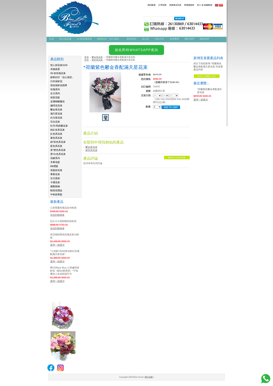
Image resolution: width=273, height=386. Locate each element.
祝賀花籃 (55, 97)
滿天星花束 (56, 113)
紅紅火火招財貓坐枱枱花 (63, 221)
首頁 (86, 57)
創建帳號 (208, 5)
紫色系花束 (56, 138)
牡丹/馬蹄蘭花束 (59, 125)
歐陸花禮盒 (56, 190)
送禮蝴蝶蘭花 (57, 101)
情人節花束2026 (58, 65)
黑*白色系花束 (58, 154)
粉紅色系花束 (57, 129)
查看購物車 (189, 5)
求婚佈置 (55, 69)
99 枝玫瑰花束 (58, 73)
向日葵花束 (56, 117)
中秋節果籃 (56, 194)
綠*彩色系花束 (58, 142)
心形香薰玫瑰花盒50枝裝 (63, 207)
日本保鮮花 (56, 81)
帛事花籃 (55, 162)
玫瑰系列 (55, 89)
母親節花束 (56, 170)
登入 (199, 5)
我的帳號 (152, 5)
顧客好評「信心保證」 (62, 77)
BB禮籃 (54, 166)
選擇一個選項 (57, 245)
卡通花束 (55, 182)
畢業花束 (55, 174)
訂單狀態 (162, 5)
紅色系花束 (56, 133)
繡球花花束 (56, 105)
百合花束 (55, 121)
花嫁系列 (55, 158)
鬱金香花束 (56, 109)
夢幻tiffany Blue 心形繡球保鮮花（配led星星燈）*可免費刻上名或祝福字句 (64, 270)
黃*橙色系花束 (58, 150)
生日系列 (55, 93)
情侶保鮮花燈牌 (58, 85)
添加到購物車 (57, 215)
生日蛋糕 (55, 178)
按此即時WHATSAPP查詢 (136, 50)
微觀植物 (55, 186)
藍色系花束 (56, 146)
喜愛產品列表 (175, 5)
